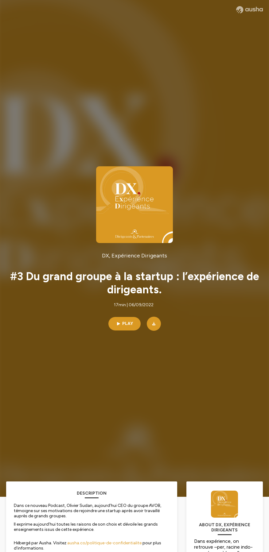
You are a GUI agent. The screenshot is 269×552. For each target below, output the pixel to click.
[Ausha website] (249, 10)
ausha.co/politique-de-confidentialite (104, 543)
